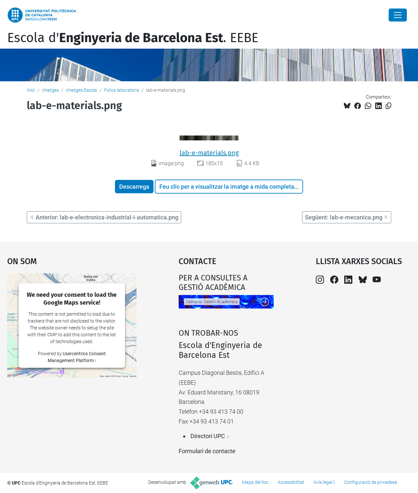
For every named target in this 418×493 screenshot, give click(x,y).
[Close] (398, 15)
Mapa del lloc (255, 482)
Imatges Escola (81, 90)
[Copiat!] (388, 106)
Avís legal (323, 482)
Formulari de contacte (207, 451)
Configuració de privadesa (370, 482)
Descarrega (134, 186)
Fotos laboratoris (121, 90)
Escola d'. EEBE (132, 38)
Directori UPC (207, 436)
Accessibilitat (291, 482)
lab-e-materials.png (209, 153)
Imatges (50, 90)
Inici (31, 90)
